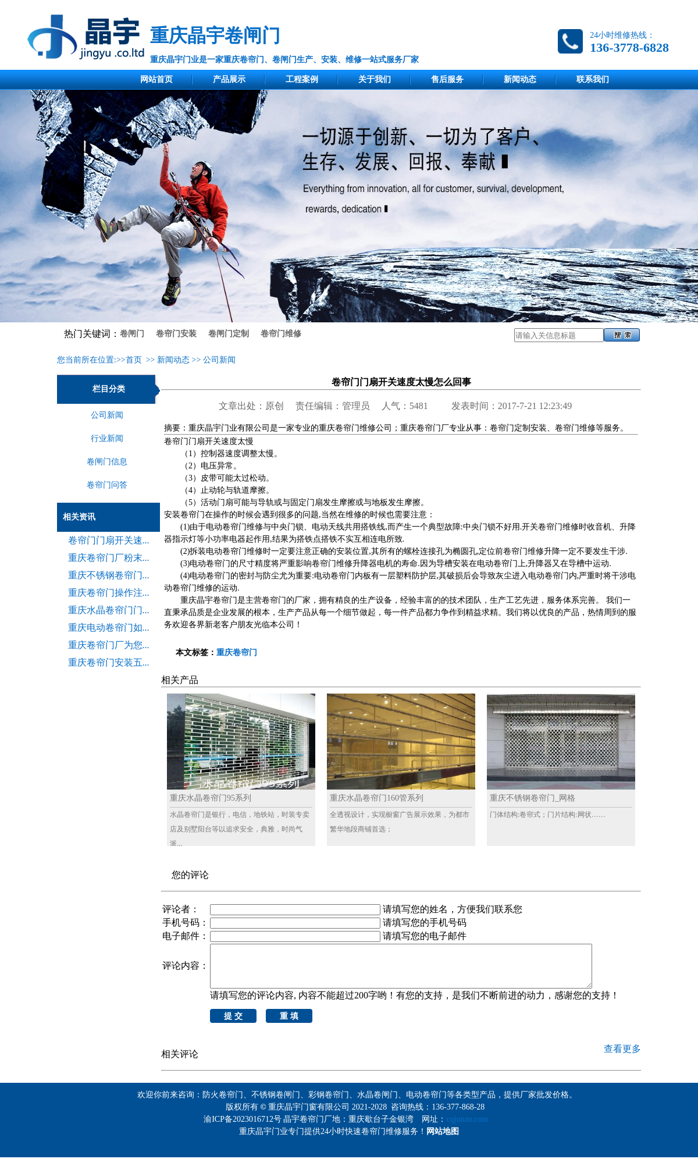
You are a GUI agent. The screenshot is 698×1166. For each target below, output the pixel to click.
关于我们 (374, 79)
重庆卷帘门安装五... (108, 662)
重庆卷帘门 (236, 652)
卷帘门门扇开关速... (108, 540)
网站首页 (156, 79)
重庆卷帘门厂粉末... (108, 558)
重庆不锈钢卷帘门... (108, 575)
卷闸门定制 (228, 333)
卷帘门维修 (281, 333)
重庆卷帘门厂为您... (108, 645)
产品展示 (229, 79)
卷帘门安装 (176, 333)
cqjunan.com (469, 1128)
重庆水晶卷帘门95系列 (210, 798)
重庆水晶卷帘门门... (108, 610)
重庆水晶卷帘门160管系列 (376, 798)
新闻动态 (520, 79)
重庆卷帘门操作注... (108, 593)
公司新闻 (219, 360)
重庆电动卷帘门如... (108, 627)
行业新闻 (107, 438)
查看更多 (622, 1057)
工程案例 (302, 79)
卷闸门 (132, 333)
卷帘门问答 (107, 485)
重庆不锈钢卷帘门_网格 (532, 798)
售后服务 (447, 79)
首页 (134, 360)
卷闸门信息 (107, 461)
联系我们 (592, 79)
